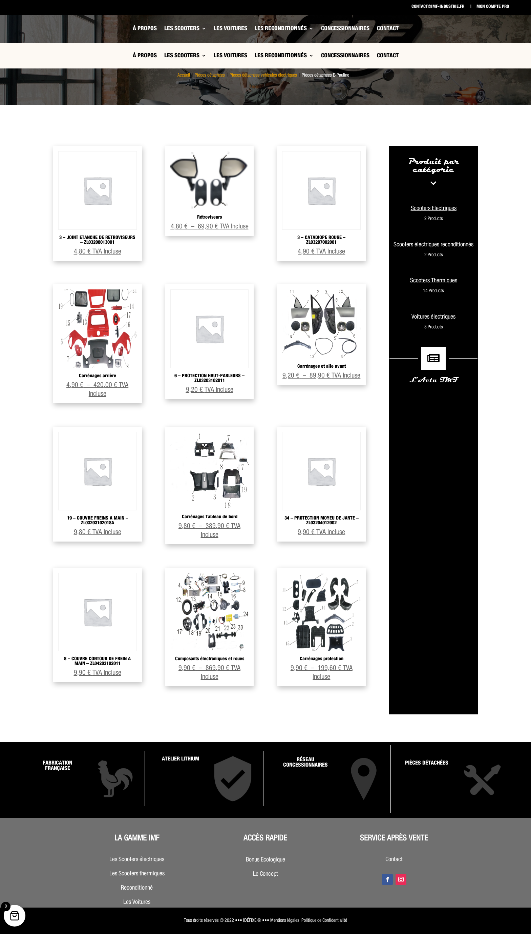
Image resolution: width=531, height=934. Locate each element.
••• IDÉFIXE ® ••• (252, 920)
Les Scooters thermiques (137, 874)
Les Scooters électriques (136, 859)
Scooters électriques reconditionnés (433, 250)
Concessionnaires (345, 28)
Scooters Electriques (433, 214)
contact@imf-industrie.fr (437, 6)
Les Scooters (181, 28)
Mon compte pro (492, 6)
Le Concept (265, 874)
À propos (145, 28)
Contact (388, 28)
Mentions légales (284, 920)
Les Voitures (230, 28)
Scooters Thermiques (433, 286)
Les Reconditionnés (281, 28)
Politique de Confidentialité (324, 920)
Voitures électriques (433, 322)
